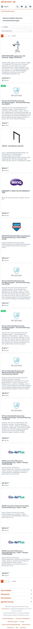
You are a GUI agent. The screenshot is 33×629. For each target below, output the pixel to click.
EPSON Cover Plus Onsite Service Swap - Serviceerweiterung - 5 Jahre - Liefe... (15, 506)
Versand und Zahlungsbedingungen (11, 624)
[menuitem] (4, 6)
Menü (4, 6)
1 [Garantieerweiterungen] (2, 36)
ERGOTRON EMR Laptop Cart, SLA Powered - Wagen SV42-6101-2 (13, 56)
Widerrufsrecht (26, 624)
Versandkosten (5, 608)
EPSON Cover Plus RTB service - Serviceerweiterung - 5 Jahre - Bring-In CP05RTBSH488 (15, 462)
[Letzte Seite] (8, 35)
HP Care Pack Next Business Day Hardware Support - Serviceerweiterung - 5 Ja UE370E (16, 282)
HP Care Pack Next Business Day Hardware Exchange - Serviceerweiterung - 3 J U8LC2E (16, 417)
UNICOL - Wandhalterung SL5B (12, 146)
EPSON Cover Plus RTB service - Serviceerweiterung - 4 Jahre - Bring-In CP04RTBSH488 (15, 552)
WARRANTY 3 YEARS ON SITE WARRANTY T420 (16, 191)
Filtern (5, 27)
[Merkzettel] (21, 6)
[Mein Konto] (26, 6)
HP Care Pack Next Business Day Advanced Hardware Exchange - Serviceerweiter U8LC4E (13, 372)
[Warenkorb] (30, 6)
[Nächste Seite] (5, 35)
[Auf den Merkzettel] (5, 80)
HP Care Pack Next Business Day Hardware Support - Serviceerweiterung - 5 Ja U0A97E (16, 102)
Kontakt (22, 621)
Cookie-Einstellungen (7, 618)
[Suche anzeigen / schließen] (17, 6)
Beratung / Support (13, 621)
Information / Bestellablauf (22, 618)
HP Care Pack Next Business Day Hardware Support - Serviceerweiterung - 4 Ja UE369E (16, 327)
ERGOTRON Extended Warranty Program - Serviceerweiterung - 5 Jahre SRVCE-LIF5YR (16, 237)
